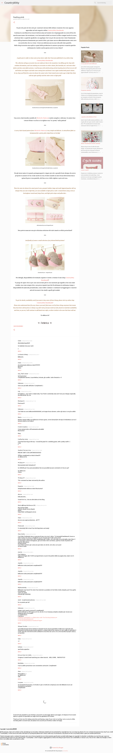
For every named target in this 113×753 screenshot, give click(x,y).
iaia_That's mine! (23, 373)
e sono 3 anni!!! (85, 170)
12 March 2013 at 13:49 (30, 462)
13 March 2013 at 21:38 (33, 626)
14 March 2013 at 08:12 (37, 655)
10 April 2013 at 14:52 (28, 682)
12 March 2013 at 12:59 (36, 450)
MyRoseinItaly (22, 587)
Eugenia (20, 486)
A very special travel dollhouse (89, 63)
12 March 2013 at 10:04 (27, 340)
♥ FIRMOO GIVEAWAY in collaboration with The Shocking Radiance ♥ (37, 617)
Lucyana (20, 682)
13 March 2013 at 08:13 (28, 552)
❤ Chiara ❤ (21, 462)
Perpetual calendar (86, 90)
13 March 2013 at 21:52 (26, 638)
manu (19, 362)
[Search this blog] (103, 3)
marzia (20, 552)
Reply (19, 351)
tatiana (20, 647)
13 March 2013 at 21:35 (29, 608)
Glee (19, 671)
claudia (20, 563)
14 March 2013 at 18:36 (29, 663)
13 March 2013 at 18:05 (40, 600)
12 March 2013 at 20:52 (30, 534)
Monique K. (21, 401)
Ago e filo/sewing (18, 326)
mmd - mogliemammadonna (26, 600)
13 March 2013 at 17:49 (32, 587)
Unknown (20, 383)
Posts (3, 743)
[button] (14, 22)
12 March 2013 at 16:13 (41, 505)
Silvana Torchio (22, 626)
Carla (19, 340)
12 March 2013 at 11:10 (30, 401)
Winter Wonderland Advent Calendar (90, 143)
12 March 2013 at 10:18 (27, 362)
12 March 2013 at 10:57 (29, 383)
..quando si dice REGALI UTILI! (88, 117)
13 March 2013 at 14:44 (28, 563)
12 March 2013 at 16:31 (27, 517)
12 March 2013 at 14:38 (28, 486)
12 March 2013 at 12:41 (33, 439)
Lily (19, 391)
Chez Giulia (21, 534)
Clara (19, 517)
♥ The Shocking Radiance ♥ (25, 619)
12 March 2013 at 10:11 (34, 354)
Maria (19, 417)
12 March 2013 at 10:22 (34, 373)
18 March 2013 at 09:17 (26, 671)
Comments (5, 744)
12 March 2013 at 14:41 (27, 494)
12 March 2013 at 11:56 (29, 409)
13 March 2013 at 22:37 (28, 647)
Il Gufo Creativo (23, 427)
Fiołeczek (21, 526)
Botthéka (20, 663)
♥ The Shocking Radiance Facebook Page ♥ (30, 620)
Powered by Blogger (56, 747)
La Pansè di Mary (23, 354)
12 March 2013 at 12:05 (27, 417)
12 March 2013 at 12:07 (33, 426)
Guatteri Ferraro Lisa (24, 450)
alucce (20, 494)
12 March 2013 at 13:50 (30, 478)
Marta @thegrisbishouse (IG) (26, 505)
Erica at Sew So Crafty (24, 655)
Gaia (19, 638)
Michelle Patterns (43, 118)
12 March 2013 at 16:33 (29, 526)
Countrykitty (11, 2)
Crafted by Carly (23, 439)
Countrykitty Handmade (55, 30)
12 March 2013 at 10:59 (26, 391)
